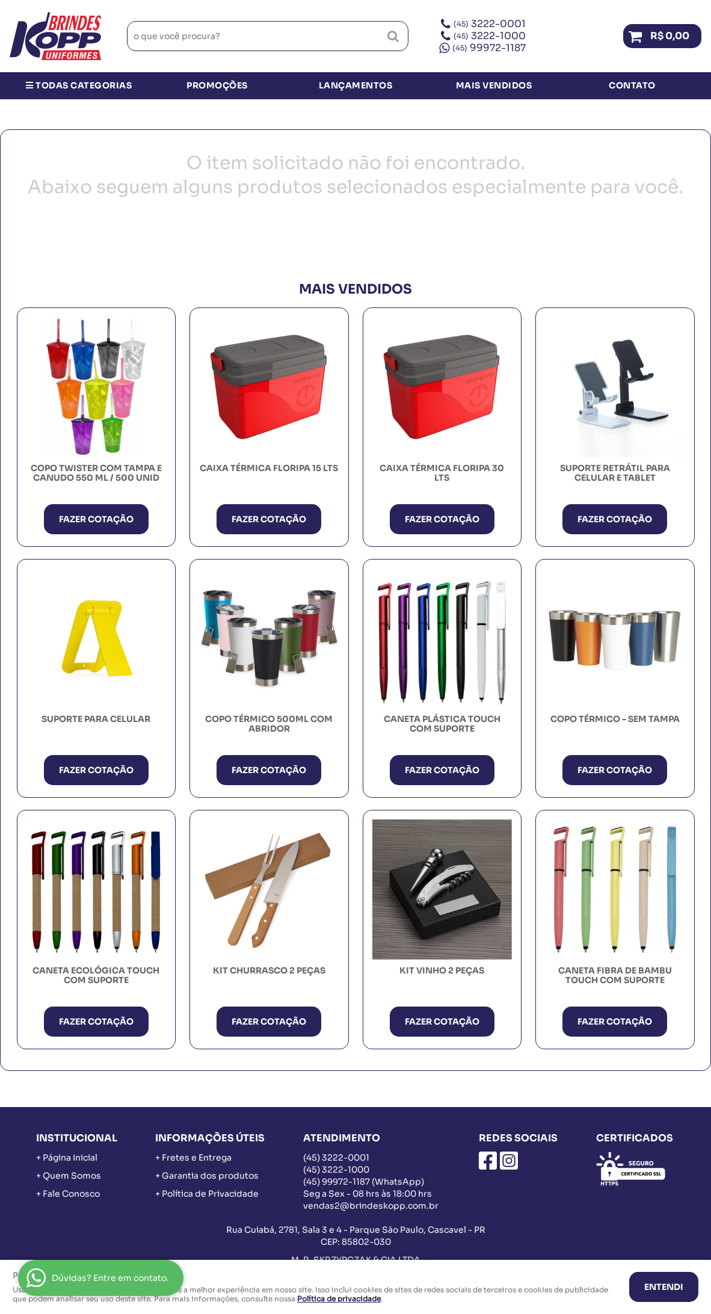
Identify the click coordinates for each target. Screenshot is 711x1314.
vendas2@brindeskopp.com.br (371, 1205)
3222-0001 (490, 23)
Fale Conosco (71, 1193)
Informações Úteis (210, 1138)
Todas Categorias (79, 85)
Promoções (217, 85)
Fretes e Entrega (197, 1157)
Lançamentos (356, 85)
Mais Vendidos (494, 85)
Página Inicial (70, 1157)
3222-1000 (490, 35)
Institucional (76, 1138)
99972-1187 (489, 48)
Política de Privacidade (210, 1193)
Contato (632, 85)
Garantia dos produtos (210, 1175)
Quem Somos (72, 1175)
